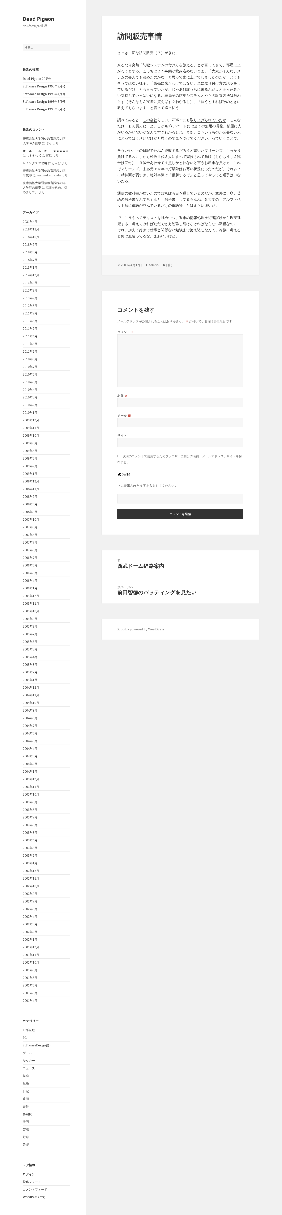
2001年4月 (30, 1000)
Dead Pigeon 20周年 (37, 79)
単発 (26, 1083)
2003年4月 (30, 840)
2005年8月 (30, 626)
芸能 (26, 1129)
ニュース (29, 1068)
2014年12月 (31, 275)
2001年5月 (30, 993)
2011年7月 (30, 328)
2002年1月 (30, 939)
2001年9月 (30, 970)
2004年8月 (30, 718)
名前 (122, 396)
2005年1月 (30, 680)
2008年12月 (31, 481)
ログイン (29, 1174)
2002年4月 (30, 916)
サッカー (29, 1060)
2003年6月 (30, 825)
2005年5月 (30, 649)
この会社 (150, 119)
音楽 (26, 1144)
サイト (122, 435)
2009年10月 (31, 435)
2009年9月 (30, 443)
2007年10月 (31, 519)
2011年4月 (30, 336)
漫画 (26, 1122)
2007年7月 (30, 542)
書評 (26, 1106)
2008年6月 (30, 504)
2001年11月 (31, 955)
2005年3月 (30, 664)
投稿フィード (32, 1182)
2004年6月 (30, 733)
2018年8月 (30, 252)
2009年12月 (31, 420)
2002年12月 (31, 871)
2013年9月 (30, 283)
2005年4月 (30, 657)
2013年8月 (30, 290)
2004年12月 (31, 687)
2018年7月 (30, 260)
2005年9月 (30, 619)
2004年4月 (30, 748)
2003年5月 (30, 832)
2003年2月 (30, 855)
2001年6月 (30, 985)
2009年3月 (30, 458)
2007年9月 (30, 527)
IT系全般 (29, 1030)
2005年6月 (30, 642)
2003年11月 (31, 787)
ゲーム (27, 1053)
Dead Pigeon (38, 18)
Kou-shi (154, 265)
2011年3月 (30, 344)
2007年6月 (30, 550)
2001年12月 (31, 947)
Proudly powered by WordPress (140, 629)
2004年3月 (30, 756)
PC (25, 1038)
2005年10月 (31, 611)
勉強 (26, 1076)
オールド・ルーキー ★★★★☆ (46, 151)
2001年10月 (31, 962)
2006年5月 (30, 573)
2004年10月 (31, 703)
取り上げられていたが (208, 119)
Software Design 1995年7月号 (44, 94)
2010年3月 (30, 397)
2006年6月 (30, 565)
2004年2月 (30, 764)
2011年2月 (30, 351)
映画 (26, 1099)
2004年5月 (30, 741)
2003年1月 (30, 863)
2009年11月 (31, 428)
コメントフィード (35, 1189)
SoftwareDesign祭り (37, 1045)
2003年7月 (30, 817)
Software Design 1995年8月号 (44, 86)
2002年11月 (31, 878)
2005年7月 (30, 634)
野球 (26, 1137)
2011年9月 (30, 313)
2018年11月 (31, 229)
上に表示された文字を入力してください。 (147, 486)
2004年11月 (31, 695)
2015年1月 (30, 267)
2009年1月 (30, 474)
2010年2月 (30, 405)
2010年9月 (30, 359)
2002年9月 (30, 894)
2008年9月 (30, 496)
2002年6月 (30, 909)
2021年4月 (30, 222)
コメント (125, 332)
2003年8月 (30, 810)
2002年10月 (31, 886)
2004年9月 (30, 710)
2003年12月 (31, 779)
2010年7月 (30, 367)
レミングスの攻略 (35, 163)
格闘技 (27, 1114)
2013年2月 (30, 298)
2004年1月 (30, 771)
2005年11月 (31, 603)
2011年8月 (30, 321)
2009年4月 (30, 451)
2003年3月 (30, 848)
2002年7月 (30, 901)
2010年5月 (30, 382)
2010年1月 (30, 412)
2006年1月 (30, 588)
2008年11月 (31, 489)
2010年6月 (30, 374)
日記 (26, 1091)
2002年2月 (30, 932)
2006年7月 (30, 558)
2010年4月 (30, 390)
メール (124, 416)
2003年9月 (30, 802)
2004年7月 (30, 726)
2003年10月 (31, 794)
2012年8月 (30, 306)
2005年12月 (31, 596)
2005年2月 (30, 672)
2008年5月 (30, 512)
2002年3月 (30, 924)
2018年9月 (30, 244)
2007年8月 (30, 535)
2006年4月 (30, 580)
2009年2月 (30, 466)
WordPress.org (34, 1197)
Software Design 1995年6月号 (44, 101)
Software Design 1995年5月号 (44, 109)
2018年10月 (31, 237)
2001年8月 (30, 978)
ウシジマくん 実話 (39, 155)
